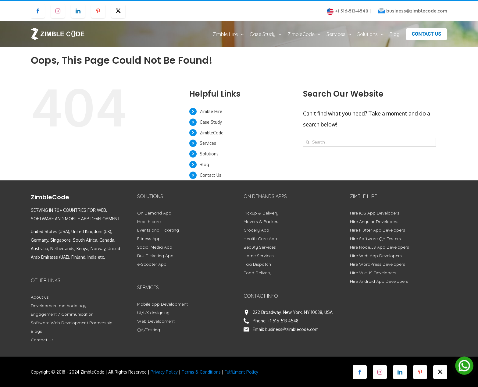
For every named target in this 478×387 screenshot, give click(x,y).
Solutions (209, 153)
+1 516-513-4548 (283, 320)
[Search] (307, 142)
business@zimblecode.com (416, 11)
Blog (204, 164)
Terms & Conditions (201, 372)
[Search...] (369, 142)
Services (208, 143)
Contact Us (210, 175)
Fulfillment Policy (241, 372)
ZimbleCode (211, 132)
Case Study (211, 122)
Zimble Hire (211, 111)
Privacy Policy (164, 372)
